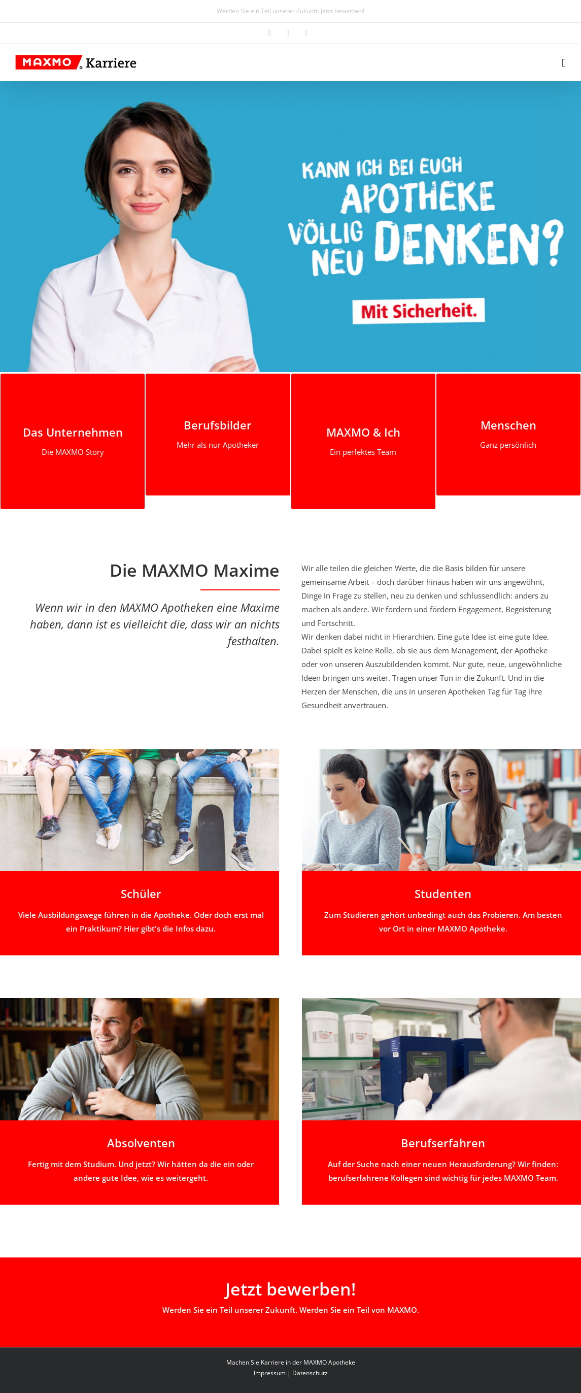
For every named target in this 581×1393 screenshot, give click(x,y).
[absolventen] (139, 1002)
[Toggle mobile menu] (564, 63)
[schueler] (139, 753)
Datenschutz (310, 1373)
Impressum (270, 1373)
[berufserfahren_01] (441, 1002)
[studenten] (441, 753)
